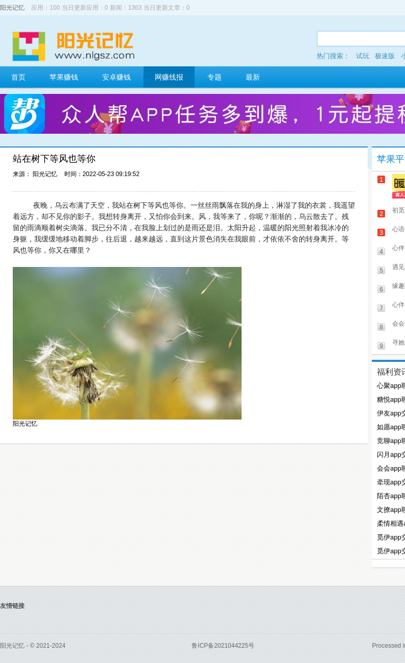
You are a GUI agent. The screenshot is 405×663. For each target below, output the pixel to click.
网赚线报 (169, 77)
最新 (253, 77)
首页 (18, 77)
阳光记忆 (12, 7)
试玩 (362, 56)
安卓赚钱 (116, 77)
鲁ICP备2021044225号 (223, 645)
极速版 (385, 56)
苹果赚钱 (64, 77)
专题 (214, 77)
